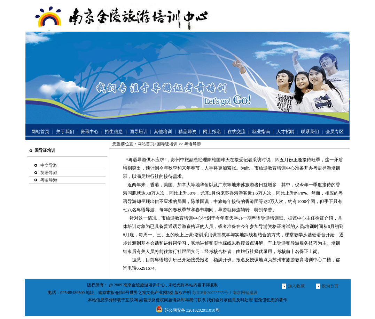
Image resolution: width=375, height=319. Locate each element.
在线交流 (236, 131)
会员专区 (335, 131)
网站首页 (40, 131)
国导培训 (139, 131)
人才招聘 (285, 131)
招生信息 (114, 131)
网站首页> (147, 143)
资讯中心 (89, 131)
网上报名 (212, 131)
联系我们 (310, 131)
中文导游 (48, 165)
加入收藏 (296, 286)
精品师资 (187, 131)
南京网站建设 (245, 292)
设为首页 (330, 286)
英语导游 (48, 172)
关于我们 (65, 131)
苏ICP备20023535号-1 (212, 292)
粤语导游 (48, 180)
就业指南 (261, 131)
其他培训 (163, 131)
